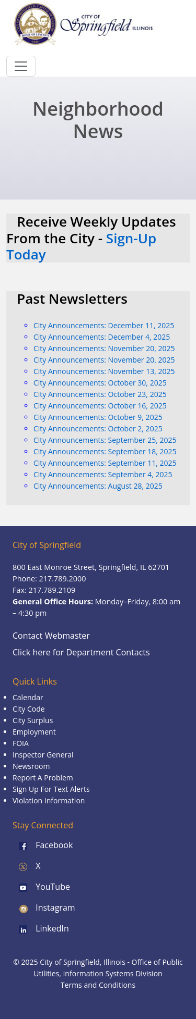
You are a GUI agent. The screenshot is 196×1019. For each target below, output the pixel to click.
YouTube (41, 886)
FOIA (21, 743)
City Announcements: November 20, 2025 (104, 348)
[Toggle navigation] (21, 66)
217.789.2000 (62, 578)
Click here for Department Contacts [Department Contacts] (81, 652)
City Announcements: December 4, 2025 (101, 337)
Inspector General (43, 755)
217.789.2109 (51, 590)
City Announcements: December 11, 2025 (103, 325)
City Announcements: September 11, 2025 (105, 463)
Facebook (43, 845)
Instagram (44, 907)
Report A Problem (43, 777)
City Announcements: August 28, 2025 (98, 486)
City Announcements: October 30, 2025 (100, 383)
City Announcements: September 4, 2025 (102, 474)
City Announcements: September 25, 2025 (105, 440)
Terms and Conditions (98, 985)
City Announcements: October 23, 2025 (100, 394)
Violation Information (49, 800)
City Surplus (33, 720)
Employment (34, 732)
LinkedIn (41, 928)
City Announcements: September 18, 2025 (105, 451)
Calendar (28, 697)
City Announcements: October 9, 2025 (98, 417)
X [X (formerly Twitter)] (26, 866)
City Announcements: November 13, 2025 (104, 371)
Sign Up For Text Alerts (51, 789)
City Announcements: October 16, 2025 (100, 406)
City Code (29, 709)
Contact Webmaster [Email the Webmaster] (51, 635)
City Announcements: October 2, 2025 (98, 428)
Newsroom (31, 766)
